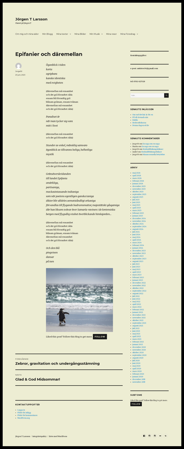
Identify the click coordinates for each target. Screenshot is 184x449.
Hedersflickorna (139, 123)
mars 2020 (137, 371)
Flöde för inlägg (24, 413)
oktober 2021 (137, 320)
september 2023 (139, 259)
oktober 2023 (137, 256)
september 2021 (139, 323)
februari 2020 (138, 374)
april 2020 (136, 369)
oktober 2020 (138, 352)
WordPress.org (23, 418)
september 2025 (139, 194)
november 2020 (139, 350)
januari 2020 (137, 377)
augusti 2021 (137, 326)
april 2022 (136, 304)
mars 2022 (136, 307)
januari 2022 (137, 312)
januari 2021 (137, 344)
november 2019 (138, 382)
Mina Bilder (80, 34)
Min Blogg (47, 34)
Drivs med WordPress (58, 436)
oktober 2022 (137, 288)
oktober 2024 (138, 224)
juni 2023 (136, 267)
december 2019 (138, 379)
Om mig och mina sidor (27, 34)
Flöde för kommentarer (27, 415)
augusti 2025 (137, 197)
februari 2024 (138, 245)
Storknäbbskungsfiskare (153, 149)
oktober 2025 (137, 192)
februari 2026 (138, 181)
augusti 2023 (137, 261)
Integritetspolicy (39, 436)
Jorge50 (18, 71)
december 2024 (139, 218)
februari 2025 (138, 213)
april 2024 (136, 240)
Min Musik (95, 34)
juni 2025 (136, 202)
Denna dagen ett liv (140, 125)
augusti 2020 (137, 358)
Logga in (21, 410)
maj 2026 (136, 173)
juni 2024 (136, 235)
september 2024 (139, 226)
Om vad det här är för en (142, 115)
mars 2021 (136, 339)
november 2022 (139, 285)
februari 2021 (138, 342)
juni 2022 (136, 299)
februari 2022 (138, 310)
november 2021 (138, 318)
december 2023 (139, 251)
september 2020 (139, 355)
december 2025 (139, 186)
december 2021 (138, 315)
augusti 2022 (137, 293)
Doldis (135, 120)
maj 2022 (136, 302)
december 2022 (139, 283)
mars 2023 (136, 275)
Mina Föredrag (127, 34)
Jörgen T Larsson (31, 19)
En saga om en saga (151, 144)
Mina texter (62, 34)
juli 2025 (135, 200)
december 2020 (139, 347)
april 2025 (136, 208)
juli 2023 (136, 264)
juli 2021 (135, 328)
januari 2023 (137, 280)
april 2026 (136, 176)
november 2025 (139, 189)
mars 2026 (136, 178)
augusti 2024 (137, 229)
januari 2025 (137, 216)
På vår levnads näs (140, 117)
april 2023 (136, 272)
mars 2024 (137, 243)
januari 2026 (137, 184)
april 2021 (136, 336)
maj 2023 (136, 269)
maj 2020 (136, 366)
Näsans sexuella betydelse (154, 154)
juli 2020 (136, 361)
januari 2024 (137, 248)
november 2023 (139, 253)
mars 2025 (136, 210)
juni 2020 (136, 363)
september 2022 (139, 291)
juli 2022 (136, 296)
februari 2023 (138, 277)
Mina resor (111, 34)
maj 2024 (136, 237)
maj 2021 (136, 334)
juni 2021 (136, 331)
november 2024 (139, 221)
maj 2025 (136, 205)
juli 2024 (136, 232)
